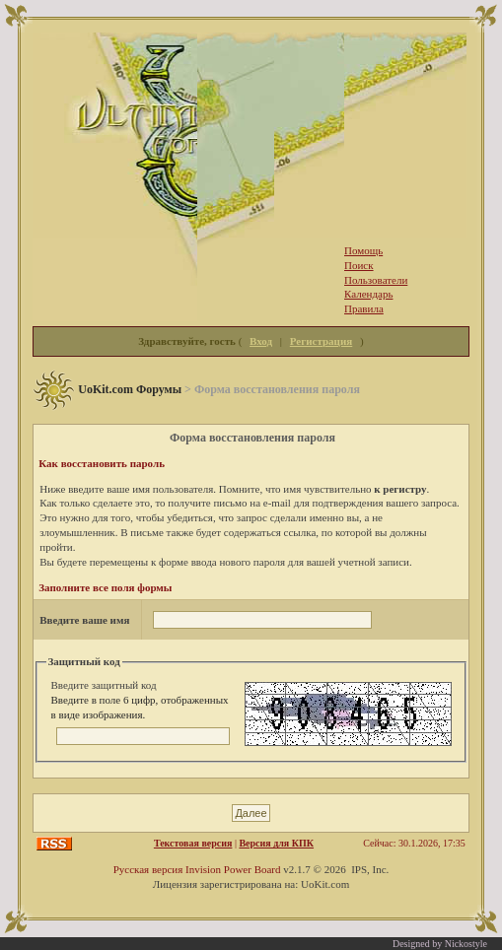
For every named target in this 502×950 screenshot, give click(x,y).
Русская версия (148, 869)
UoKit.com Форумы (129, 389)
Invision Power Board (233, 869)
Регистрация (321, 341)
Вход (261, 341)
